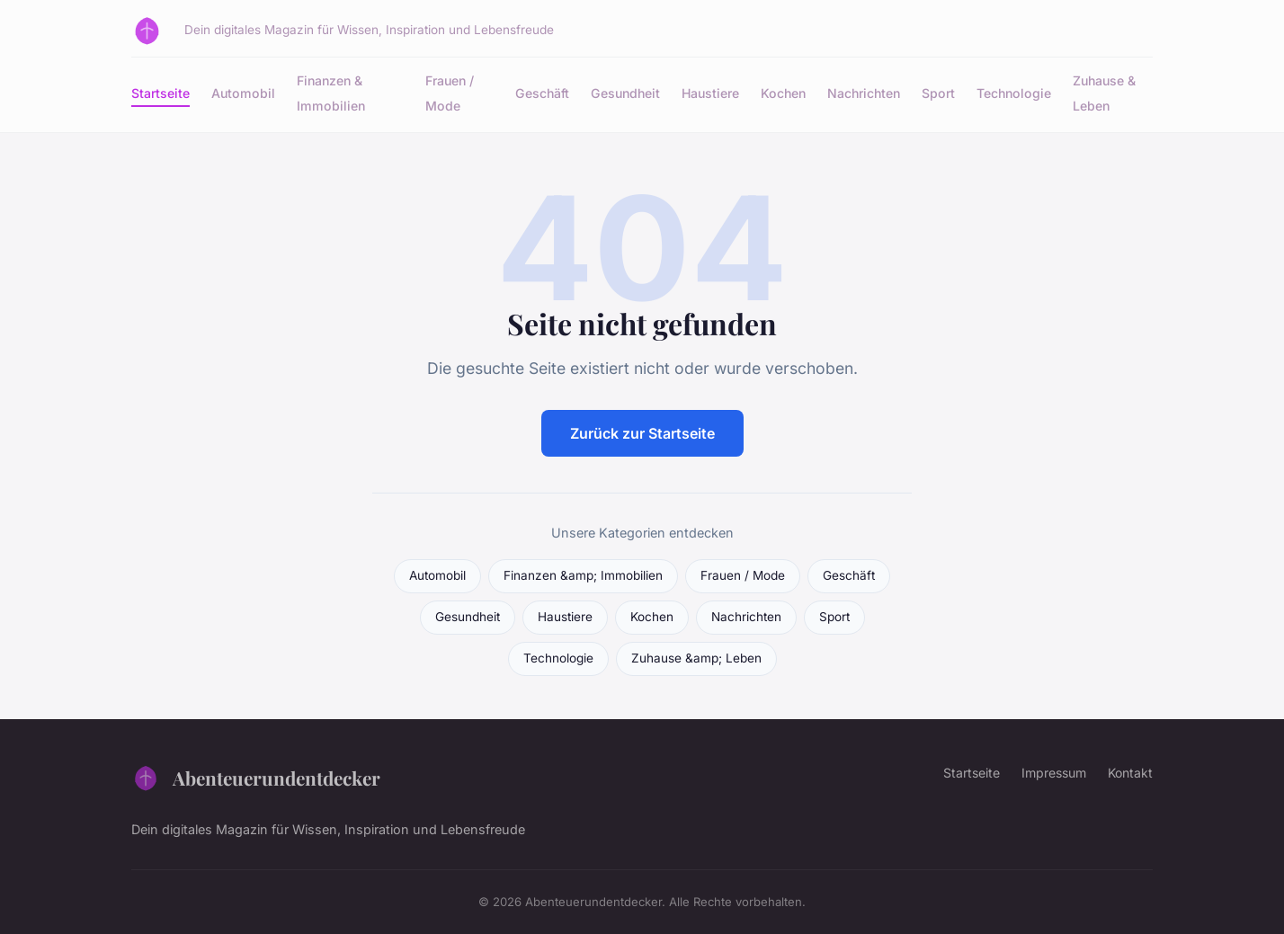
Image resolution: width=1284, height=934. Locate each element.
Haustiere (710, 93)
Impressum (1053, 772)
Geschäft (542, 93)
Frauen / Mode (449, 92)
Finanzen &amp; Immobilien (583, 575)
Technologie (1013, 93)
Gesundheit (625, 93)
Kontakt (1130, 772)
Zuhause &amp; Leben (696, 658)
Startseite (160, 93)
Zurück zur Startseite (642, 433)
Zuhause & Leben (1104, 92)
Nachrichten (863, 93)
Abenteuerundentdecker (255, 777)
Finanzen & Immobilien (331, 92)
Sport (938, 93)
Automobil (243, 93)
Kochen (783, 93)
